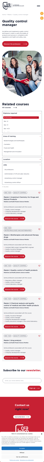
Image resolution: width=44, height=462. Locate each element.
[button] (42, 18)
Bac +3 (7, 124)
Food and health (10, 147)
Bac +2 (7, 121)
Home (4, 14)
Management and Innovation (13, 151)
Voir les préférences (22, 457)
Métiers (9, 14)
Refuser (22, 452)
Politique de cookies (14, 460)
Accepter (22, 448)
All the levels (8, 118)
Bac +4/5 (8, 128)
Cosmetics (8, 144)
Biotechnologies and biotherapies (14, 141)
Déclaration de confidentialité (27, 460)
